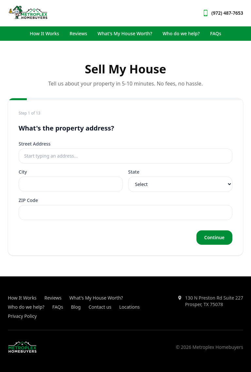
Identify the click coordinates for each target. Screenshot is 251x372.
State (133, 172)
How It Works (44, 33)
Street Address (35, 144)
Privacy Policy (22, 316)
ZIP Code (28, 200)
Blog (76, 307)
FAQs (215, 33)
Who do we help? (181, 33)
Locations (129, 307)
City (23, 172)
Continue (214, 237)
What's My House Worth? (125, 33)
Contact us (100, 307)
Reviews (78, 33)
